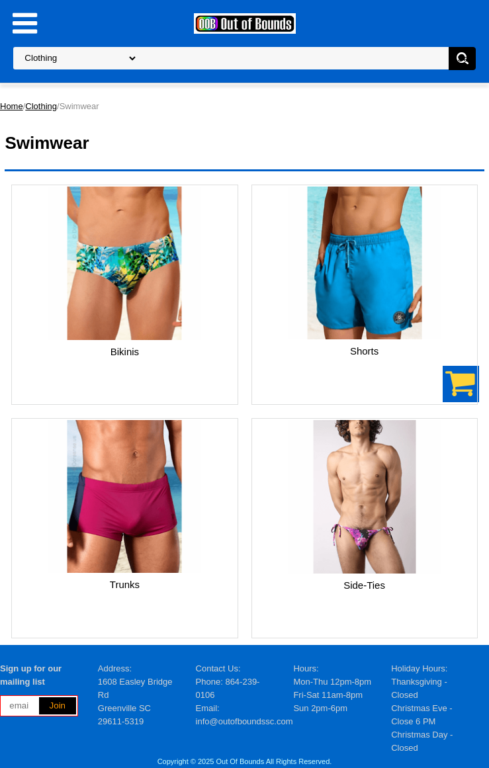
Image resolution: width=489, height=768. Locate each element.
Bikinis (125, 351)
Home (11, 106)
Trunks (125, 584)
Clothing (41, 106)
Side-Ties (364, 585)
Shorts (364, 351)
